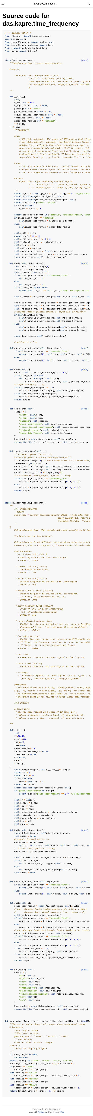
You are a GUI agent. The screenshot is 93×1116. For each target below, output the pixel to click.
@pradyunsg (53, 1112)
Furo (62, 1112)
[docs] (84, 60)
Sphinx (40, 1112)
